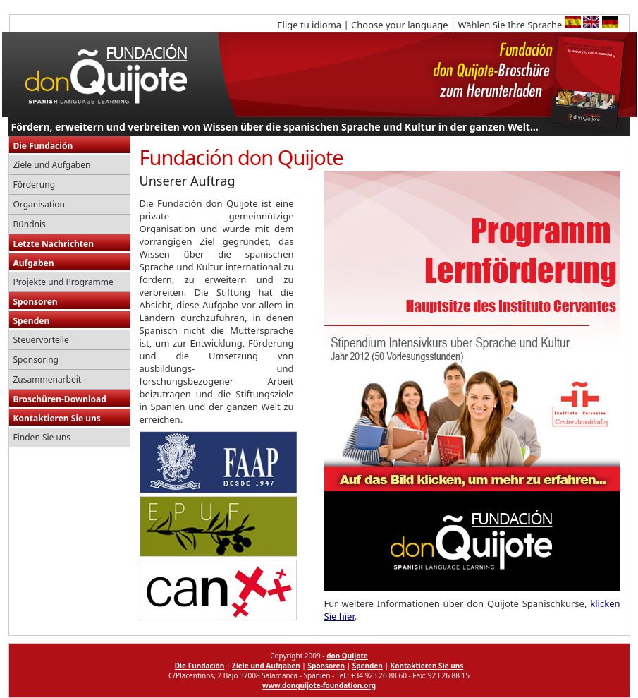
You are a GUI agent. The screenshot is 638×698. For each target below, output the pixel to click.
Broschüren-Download (59, 399)
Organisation (39, 204)
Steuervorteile (41, 340)
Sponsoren (35, 302)
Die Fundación (43, 146)
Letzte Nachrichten (53, 244)
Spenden (31, 321)
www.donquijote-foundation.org (319, 685)
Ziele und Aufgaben (52, 165)
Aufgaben (33, 263)
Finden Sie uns (42, 437)
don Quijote (347, 656)
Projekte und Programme (63, 282)
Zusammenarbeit (47, 379)
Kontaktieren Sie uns (57, 418)
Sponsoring (36, 360)
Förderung (34, 185)
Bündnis (29, 224)
